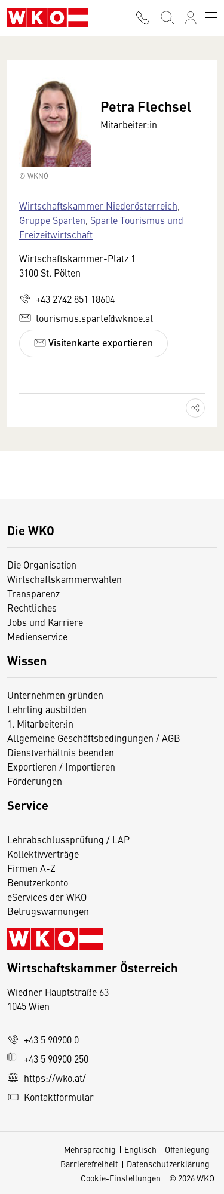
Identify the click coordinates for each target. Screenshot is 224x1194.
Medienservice (37, 636)
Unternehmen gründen (55, 694)
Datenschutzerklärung (168, 1163)
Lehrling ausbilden (47, 709)
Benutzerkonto (37, 882)
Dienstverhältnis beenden (60, 752)
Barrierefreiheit (89, 1163)
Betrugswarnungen (49, 910)
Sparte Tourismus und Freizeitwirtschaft (101, 227)
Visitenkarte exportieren (93, 342)
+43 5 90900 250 (47, 1058)
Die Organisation (41, 564)
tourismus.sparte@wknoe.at (86, 317)
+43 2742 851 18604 (67, 298)
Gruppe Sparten (52, 219)
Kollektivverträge (43, 853)
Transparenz (33, 593)
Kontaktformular (50, 1096)
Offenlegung (187, 1149)
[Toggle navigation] (211, 17)
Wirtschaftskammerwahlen (64, 578)
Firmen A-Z (31, 867)
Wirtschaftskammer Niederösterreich (98, 205)
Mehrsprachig (90, 1149)
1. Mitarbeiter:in (40, 723)
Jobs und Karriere (45, 621)
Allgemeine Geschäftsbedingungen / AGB (93, 737)
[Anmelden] (190, 17)
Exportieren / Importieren (61, 766)
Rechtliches (32, 607)
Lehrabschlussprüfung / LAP (68, 839)
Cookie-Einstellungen (121, 1177)
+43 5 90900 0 (43, 1039)
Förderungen (34, 780)
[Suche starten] (166, 18)
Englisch (140, 1149)
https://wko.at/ (46, 1077)
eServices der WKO (47, 896)
